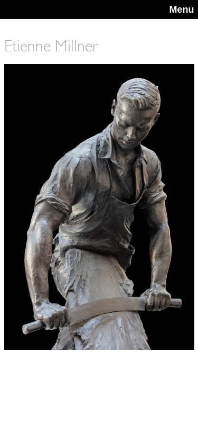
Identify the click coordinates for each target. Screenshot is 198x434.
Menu (181, 9)
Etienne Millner (51, 46)
